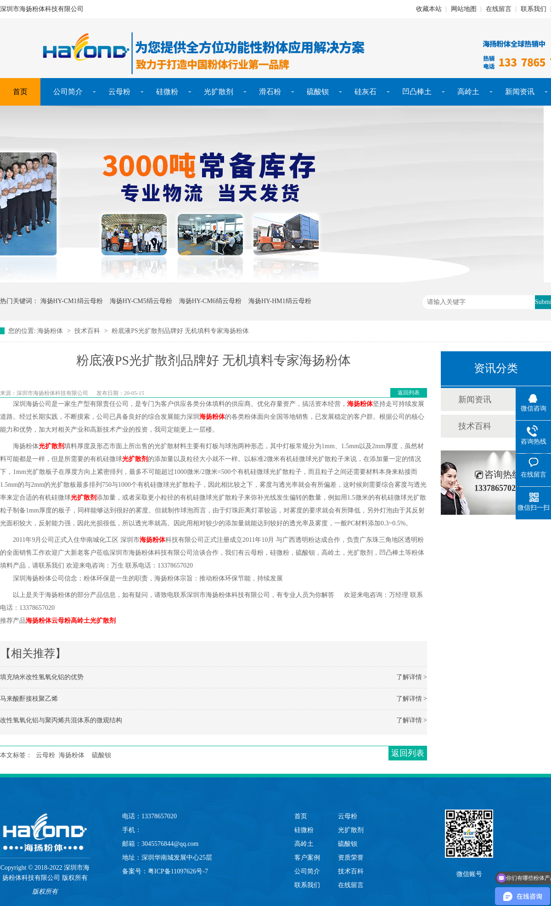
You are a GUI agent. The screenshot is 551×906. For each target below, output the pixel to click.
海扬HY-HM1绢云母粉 (279, 301)
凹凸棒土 (417, 92)
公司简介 (68, 92)
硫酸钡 (318, 92)
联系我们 (533, 9)
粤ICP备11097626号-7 (178, 871)
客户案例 (307, 857)
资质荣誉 (351, 857)
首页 (20, 92)
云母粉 (119, 92)
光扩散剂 (218, 92)
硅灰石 (365, 92)
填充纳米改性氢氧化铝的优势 (42, 677)
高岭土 (468, 92)
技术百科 (87, 330)
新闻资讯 (519, 92)
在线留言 (499, 9)
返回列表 (409, 392)
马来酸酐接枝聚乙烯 (29, 698)
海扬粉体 (50, 330)
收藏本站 (429, 9)
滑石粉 (270, 92)
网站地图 (464, 9)
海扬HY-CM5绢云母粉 (141, 301)
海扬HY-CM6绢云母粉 (210, 301)
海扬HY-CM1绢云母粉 (71, 301)
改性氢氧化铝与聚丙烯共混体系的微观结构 (61, 720)
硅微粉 (167, 92)
